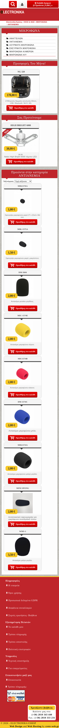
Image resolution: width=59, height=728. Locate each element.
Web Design (16, 726)
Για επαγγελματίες (16, 668)
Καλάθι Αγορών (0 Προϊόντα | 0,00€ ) (43, 4)
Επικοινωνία (13, 680)
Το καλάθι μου (14, 627)
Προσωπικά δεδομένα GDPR (22, 600)
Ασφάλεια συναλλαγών (19, 608)
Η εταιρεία (13, 585)
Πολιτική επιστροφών (18, 649)
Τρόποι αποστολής (16, 642)
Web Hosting (34, 726)
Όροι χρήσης (14, 593)
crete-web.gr (52, 726)
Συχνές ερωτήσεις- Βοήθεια (21, 615)
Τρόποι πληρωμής (16, 634)
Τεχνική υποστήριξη (17, 661)
